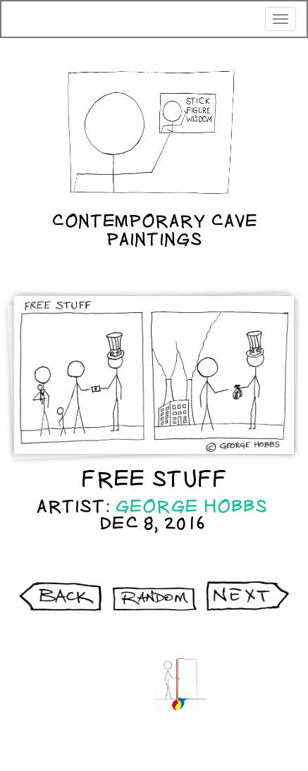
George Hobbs (191, 506)
